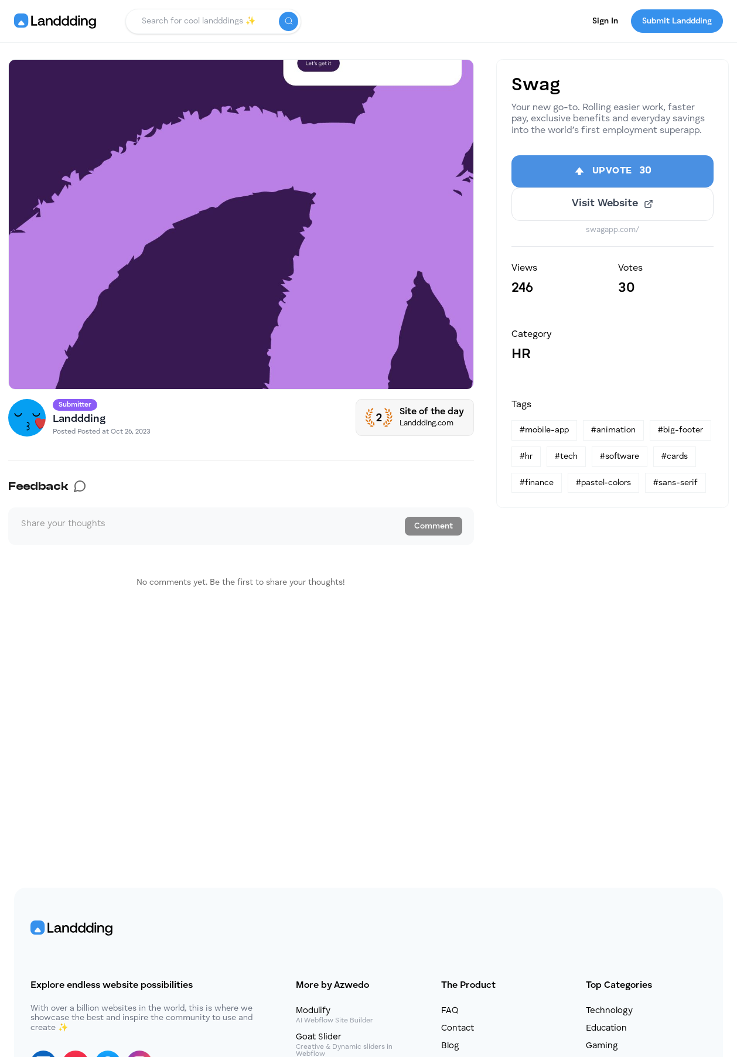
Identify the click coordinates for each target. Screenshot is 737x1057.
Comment (433, 526)
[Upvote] (612, 174)
